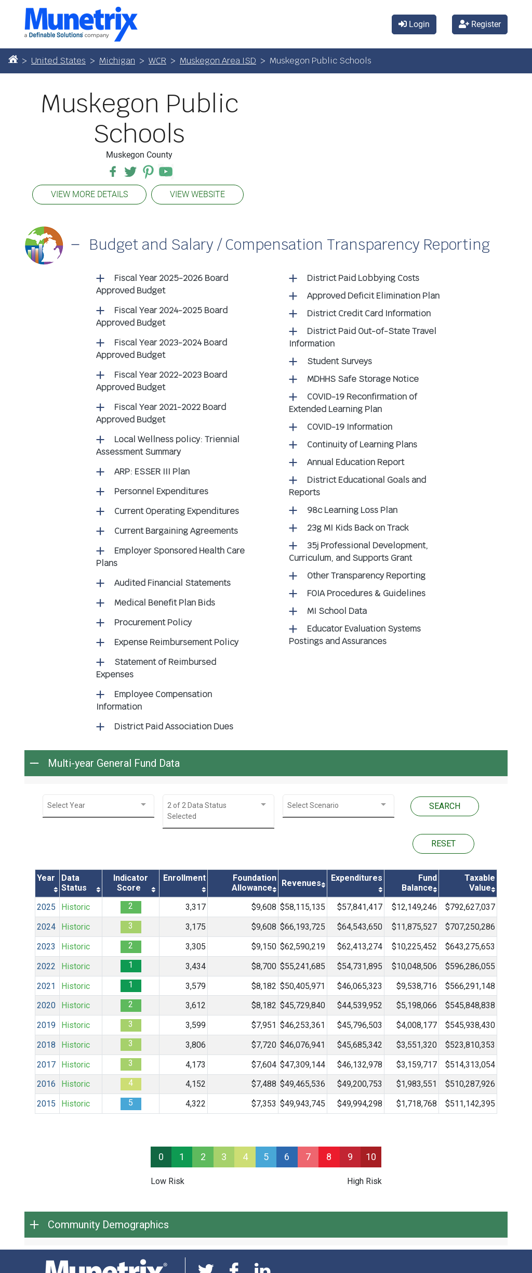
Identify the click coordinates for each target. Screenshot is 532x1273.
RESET (443, 843)
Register (480, 24)
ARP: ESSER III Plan (152, 471)
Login (414, 24)
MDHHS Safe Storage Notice (363, 379)
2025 (46, 907)
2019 (46, 1025)
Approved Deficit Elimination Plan (373, 295)
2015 (46, 1104)
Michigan (117, 60)
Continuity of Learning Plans (362, 444)
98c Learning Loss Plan (352, 510)
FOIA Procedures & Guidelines (366, 593)
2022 (46, 966)
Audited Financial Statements (172, 582)
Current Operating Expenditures (176, 511)
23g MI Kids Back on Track (357, 527)
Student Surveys (339, 361)
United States (58, 60)
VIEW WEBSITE (197, 194)
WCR (157, 60)
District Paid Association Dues (173, 726)
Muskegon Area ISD (218, 60)
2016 (46, 1084)
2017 (46, 1065)
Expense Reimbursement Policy (176, 642)
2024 (46, 927)
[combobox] (98, 805)
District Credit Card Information (369, 313)
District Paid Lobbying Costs (363, 278)
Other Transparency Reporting (366, 575)
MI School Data (337, 611)
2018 (46, 1045)
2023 (46, 946)
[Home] (13, 59)
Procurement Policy (153, 622)
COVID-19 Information (349, 426)
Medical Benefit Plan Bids (164, 602)
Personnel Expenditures (161, 491)
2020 (46, 1005)
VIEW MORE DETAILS (89, 194)
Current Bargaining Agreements (176, 530)
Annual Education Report (355, 462)
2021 (46, 986)
